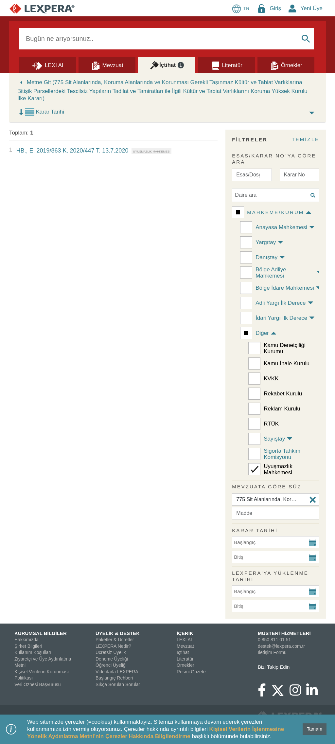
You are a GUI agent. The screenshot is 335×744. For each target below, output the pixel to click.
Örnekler (185, 665)
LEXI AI (184, 639)
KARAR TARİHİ (255, 530)
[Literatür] (226, 64)
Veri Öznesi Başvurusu (37, 684)
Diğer (262, 333)
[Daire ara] (275, 195)
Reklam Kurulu (282, 409)
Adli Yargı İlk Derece (281, 303)
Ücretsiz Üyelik (111, 652)
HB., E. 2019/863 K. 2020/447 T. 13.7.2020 (72, 150)
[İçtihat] (166, 64)
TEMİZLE (305, 139)
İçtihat (183, 652)
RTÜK (271, 424)
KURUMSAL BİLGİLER (40, 633)
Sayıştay (274, 439)
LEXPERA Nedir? (113, 646)
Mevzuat (185, 646)
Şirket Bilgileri (28, 646)
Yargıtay (266, 242)
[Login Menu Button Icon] (261, 8)
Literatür (185, 659)
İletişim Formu (272, 652)
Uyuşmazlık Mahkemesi (278, 469)
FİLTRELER (249, 139)
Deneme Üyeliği (112, 659)
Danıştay (266, 257)
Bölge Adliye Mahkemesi (271, 272)
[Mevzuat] (107, 64)
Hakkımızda (26, 639)
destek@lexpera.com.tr (281, 646)
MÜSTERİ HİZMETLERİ (284, 633)
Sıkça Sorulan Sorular (118, 684)
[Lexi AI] (47, 64)
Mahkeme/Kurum (275, 212)
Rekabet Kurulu (283, 393)
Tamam (314, 729)
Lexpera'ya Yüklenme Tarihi (270, 576)
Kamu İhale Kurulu (286, 363)
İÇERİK (185, 633)
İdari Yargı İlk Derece (281, 318)
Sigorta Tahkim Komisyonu (282, 454)
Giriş (275, 8)
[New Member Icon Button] (292, 8)
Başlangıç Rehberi (114, 677)
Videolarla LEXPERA (117, 671)
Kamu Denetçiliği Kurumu (285, 348)
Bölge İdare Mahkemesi (285, 288)
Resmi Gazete (191, 671)
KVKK (271, 378)
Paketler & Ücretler (115, 639)
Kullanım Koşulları (32, 652)
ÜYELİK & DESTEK (118, 633)
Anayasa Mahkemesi (281, 227)
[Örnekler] (285, 64)
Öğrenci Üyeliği (111, 665)
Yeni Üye (312, 8)
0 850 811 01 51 (274, 639)
